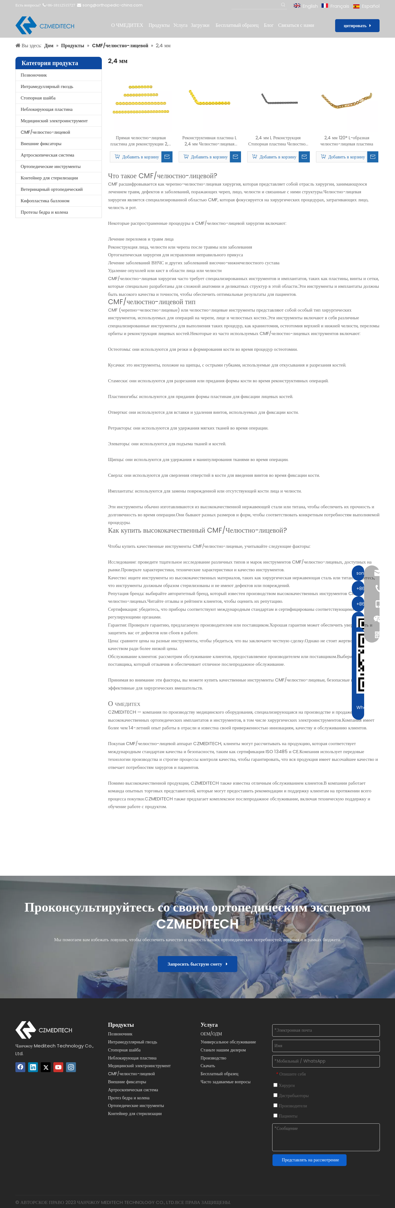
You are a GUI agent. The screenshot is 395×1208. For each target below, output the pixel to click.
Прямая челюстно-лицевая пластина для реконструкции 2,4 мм (140, 141)
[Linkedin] (33, 1067)
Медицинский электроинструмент (54, 120)
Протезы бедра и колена (44, 212)
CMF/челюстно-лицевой (45, 132)
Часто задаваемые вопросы (226, 1082)
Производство (213, 1058)
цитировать (357, 26)
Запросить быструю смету (197, 964)
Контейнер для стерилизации (49, 177)
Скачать (208, 1066)
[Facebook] (20, 1067)
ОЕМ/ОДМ (211, 1034)
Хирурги (284, 1085)
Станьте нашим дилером (223, 1050)
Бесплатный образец (219, 1074)
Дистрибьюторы (291, 1096)
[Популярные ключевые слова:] (283, 5)
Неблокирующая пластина (47, 109)
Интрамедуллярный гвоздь (47, 86)
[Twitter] (46, 1067)
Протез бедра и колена (129, 1098)
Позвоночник (34, 75)
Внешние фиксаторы (41, 143)
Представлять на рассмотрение (310, 1160)
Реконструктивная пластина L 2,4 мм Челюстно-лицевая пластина (209, 141)
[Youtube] (58, 1067)
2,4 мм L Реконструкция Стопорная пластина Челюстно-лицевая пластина (278, 141)
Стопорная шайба (38, 97)
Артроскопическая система (47, 155)
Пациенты (285, 1116)
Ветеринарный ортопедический (52, 189)
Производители (290, 1106)
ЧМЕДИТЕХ (127, 704)
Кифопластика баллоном (45, 200)
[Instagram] (71, 1067)
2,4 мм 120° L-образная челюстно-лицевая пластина (346, 141)
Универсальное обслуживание (228, 1042)
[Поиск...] (255, 5)
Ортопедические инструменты (51, 166)
